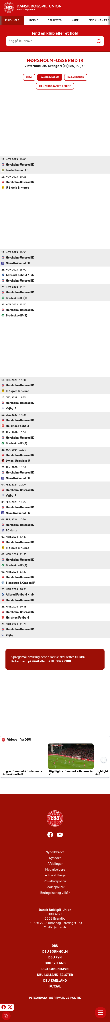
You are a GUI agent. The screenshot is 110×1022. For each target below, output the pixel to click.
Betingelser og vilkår (55, 892)
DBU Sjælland (55, 980)
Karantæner (75, 77)
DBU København (55, 969)
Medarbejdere (55, 869)
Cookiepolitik (55, 887)
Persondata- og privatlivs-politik (55, 998)
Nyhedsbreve (55, 852)
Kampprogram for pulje (55, 86)
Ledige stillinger (55, 875)
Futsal (55, 986)
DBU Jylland (55, 963)
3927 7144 (63, 661)
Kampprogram (49, 77)
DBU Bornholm (55, 951)
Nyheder (55, 858)
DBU (55, 945)
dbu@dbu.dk (57, 927)
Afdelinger (55, 863)
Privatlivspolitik (55, 881)
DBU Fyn (55, 957)
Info (29, 77)
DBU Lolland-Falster (55, 974)
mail (35, 661)
